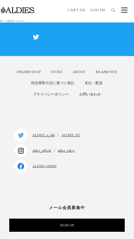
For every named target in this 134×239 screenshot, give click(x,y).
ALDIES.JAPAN (44, 166)
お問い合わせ (90, 94)
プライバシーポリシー (51, 94)
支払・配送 (94, 83)
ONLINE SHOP (28, 71)
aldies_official (41, 150)
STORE (56, 71)
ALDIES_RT (70, 135)
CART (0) (76, 9)
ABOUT (79, 71)
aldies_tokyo (66, 150)
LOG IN (98, 9)
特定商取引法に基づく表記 (52, 83)
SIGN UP (67, 225)
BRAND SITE (106, 71)
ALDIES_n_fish (43, 135)
